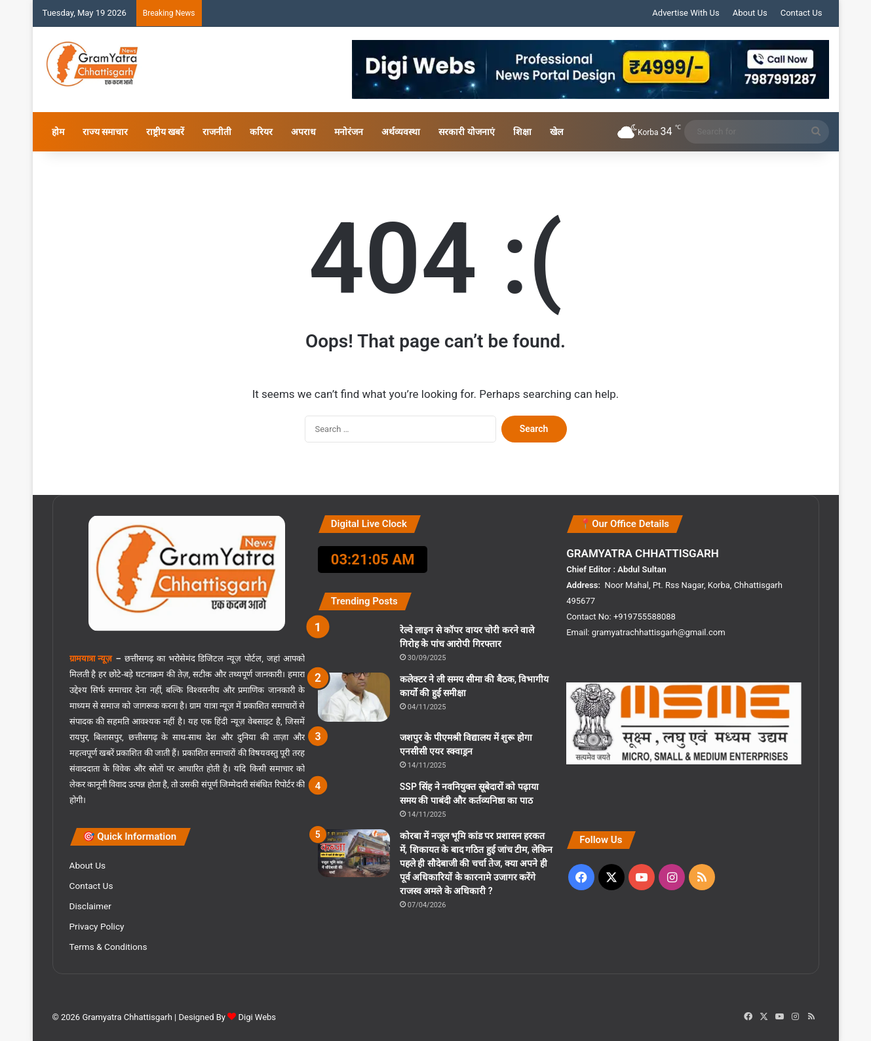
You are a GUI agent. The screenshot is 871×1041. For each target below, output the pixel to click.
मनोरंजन (348, 132)
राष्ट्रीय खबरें (165, 132)
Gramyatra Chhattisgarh (126, 1017)
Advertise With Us (685, 13)
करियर (261, 132)
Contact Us (802, 13)
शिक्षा (522, 132)
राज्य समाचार (105, 132)
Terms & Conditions (108, 946)
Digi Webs (257, 1017)
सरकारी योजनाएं (466, 132)
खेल (556, 132)
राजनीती (217, 132)
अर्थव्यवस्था (400, 132)
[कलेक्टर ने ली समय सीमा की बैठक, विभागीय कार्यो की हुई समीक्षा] (354, 697)
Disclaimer (90, 906)
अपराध (303, 132)
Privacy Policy (97, 926)
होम (58, 132)
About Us (750, 13)
